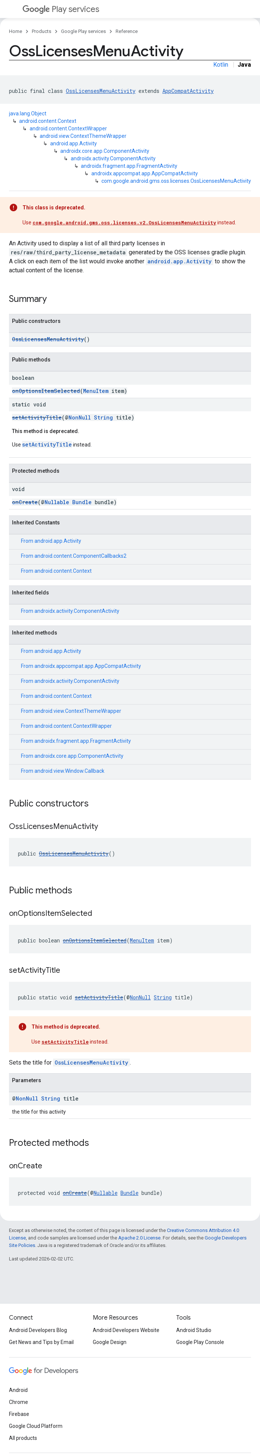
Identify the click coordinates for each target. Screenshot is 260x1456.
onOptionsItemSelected (46, 390)
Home (15, 31)
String (103, 417)
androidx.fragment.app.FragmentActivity (129, 166)
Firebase (19, 1414)
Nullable (57, 502)
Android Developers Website (126, 1330)
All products (23, 1438)
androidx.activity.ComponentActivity (113, 158)
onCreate (25, 502)
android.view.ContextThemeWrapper (83, 136)
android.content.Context (47, 121)
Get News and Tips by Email (41, 1342)
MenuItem (95, 390)
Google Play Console (200, 1342)
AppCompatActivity (188, 90)
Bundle (82, 502)
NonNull (79, 417)
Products (41, 31)
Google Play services (83, 31)
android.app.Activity (73, 143)
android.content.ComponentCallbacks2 (80, 556)
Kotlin (220, 64)
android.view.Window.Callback (69, 771)
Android (18, 1390)
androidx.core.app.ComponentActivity (104, 151)
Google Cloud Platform (35, 1426)
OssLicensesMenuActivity (100, 90)
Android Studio (193, 1330)
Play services (60, 9)
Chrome (18, 1402)
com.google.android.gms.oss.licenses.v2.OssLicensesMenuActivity (124, 222)
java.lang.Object (27, 113)
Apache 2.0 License (139, 1238)
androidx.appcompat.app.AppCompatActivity (144, 173)
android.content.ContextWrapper (68, 128)
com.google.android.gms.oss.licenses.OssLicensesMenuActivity (176, 181)
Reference (127, 31)
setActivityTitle (37, 417)
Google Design (109, 1342)
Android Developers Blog (38, 1330)
